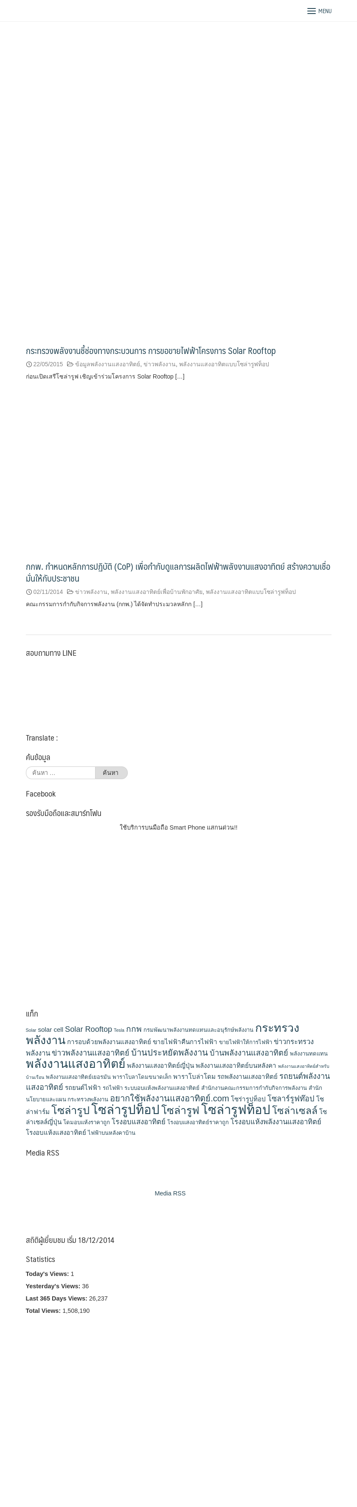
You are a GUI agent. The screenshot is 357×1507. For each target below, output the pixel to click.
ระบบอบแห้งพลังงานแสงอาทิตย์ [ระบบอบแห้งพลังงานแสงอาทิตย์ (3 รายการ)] (162, 1088)
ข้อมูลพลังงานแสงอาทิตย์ (107, 364)
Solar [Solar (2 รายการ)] (31, 1030)
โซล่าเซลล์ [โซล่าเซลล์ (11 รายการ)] (295, 1110)
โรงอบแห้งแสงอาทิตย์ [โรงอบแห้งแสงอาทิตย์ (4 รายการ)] (56, 1132)
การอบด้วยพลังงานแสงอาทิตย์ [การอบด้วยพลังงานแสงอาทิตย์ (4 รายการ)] (109, 1041)
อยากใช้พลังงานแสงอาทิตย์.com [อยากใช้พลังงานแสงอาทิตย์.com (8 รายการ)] (169, 1098)
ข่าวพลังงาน (159, 364)
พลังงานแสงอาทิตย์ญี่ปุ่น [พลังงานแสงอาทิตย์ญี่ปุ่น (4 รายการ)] (160, 1065)
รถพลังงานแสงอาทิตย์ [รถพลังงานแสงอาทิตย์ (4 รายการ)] (247, 1076)
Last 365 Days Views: (57, 1298)
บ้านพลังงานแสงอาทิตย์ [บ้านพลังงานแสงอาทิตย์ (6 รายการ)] (249, 1053)
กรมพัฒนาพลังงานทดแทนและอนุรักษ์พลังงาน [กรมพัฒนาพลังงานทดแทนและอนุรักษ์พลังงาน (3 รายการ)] (198, 1030)
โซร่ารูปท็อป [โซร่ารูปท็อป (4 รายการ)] (248, 1099)
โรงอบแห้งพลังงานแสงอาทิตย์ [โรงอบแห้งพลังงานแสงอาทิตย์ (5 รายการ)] (276, 1122)
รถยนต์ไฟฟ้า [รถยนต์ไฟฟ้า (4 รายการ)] (83, 1087)
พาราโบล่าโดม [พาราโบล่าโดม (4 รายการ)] (194, 1076)
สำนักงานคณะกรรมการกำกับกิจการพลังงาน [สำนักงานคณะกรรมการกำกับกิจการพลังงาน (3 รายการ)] (254, 1088)
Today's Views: (48, 1273)
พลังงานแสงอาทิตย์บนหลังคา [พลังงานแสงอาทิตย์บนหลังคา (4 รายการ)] (236, 1065)
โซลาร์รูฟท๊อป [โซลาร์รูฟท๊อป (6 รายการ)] (291, 1099)
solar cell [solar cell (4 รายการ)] (50, 1029)
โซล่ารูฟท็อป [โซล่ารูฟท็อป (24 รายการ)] (235, 1110)
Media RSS (170, 1193)
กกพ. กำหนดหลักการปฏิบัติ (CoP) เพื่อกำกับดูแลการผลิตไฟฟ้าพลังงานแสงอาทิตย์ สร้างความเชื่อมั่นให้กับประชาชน (178, 572)
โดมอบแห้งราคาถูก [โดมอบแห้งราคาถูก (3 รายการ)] (86, 1122)
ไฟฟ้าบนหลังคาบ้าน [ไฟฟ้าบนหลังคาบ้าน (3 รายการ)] (111, 1133)
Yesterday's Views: (54, 1286)
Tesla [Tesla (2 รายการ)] (119, 1030)
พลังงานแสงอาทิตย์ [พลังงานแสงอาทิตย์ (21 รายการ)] (75, 1063)
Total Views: (44, 1310)
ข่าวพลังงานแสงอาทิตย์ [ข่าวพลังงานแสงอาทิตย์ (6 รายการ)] (90, 1053)
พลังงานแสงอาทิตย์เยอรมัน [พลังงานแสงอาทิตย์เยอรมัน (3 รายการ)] (78, 1077)
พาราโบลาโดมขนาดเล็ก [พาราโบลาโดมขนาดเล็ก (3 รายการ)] (141, 1077)
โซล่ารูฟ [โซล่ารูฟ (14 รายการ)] (180, 1110)
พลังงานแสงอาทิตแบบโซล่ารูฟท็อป (224, 364)
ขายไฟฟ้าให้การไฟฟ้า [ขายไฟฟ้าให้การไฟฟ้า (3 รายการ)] (245, 1042)
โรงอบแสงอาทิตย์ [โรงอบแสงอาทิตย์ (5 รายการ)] (139, 1122)
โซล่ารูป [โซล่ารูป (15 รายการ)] (70, 1110)
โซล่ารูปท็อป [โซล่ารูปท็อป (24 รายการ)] (125, 1110)
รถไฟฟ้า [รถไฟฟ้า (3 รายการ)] (113, 1088)
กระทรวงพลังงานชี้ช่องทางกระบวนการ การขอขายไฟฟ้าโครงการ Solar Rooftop (151, 350)
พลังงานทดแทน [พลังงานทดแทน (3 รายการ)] (309, 1053)
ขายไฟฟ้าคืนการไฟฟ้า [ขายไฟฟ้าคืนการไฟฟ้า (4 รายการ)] (185, 1041)
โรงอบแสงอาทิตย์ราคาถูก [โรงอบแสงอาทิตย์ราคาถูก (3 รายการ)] (198, 1122)
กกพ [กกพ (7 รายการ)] (134, 1029)
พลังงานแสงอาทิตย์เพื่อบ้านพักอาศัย (156, 591)
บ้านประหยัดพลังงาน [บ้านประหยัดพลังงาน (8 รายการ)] (169, 1052)
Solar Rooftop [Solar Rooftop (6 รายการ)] (88, 1029)
